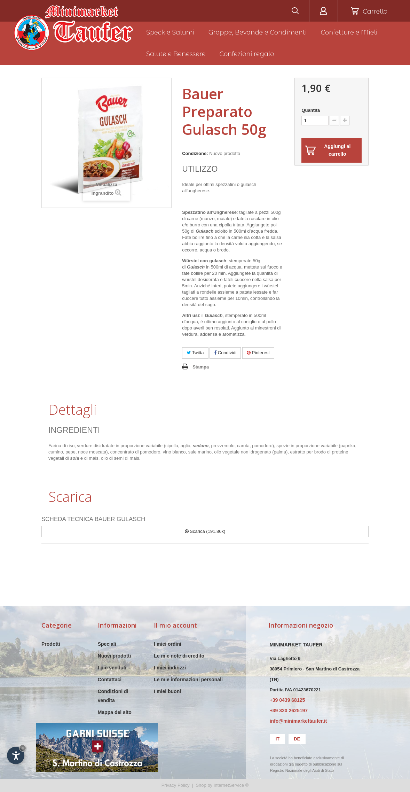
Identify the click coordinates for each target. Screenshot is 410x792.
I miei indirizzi (170, 667)
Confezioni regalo (247, 54)
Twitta (195, 352)
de (297, 738)
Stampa (200, 367)
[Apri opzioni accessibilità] (15, 755)
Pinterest (258, 352)
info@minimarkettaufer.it (298, 721)
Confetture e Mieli (349, 32)
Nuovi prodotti (114, 656)
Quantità (310, 110)
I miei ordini (167, 644)
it (278, 738)
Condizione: (195, 153)
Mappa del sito (115, 712)
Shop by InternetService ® (222, 785)
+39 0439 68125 (287, 700)
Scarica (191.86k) (205, 531)
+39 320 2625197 (289, 710)
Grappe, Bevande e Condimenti (257, 32)
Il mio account (175, 625)
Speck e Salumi (170, 32)
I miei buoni (167, 691)
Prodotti (50, 644)
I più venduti (112, 667)
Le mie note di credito (179, 656)
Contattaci (109, 679)
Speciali (107, 644)
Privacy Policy (175, 785)
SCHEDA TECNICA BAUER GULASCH (93, 519)
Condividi (225, 352)
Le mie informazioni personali (188, 679)
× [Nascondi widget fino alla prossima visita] (22, 748)
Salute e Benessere (176, 54)
